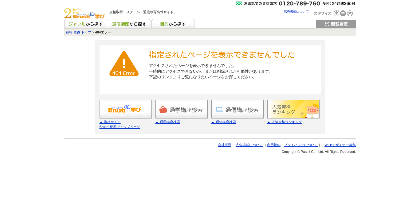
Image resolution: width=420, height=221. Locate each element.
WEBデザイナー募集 (340, 145)
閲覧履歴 (336, 23)
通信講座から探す (129, 23)
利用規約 (274, 145)
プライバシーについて (301, 145)
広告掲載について (296, 11)
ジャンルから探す (85, 23)
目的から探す (172, 23)
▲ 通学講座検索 (167, 122)
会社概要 (224, 145)
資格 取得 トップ (78, 32)
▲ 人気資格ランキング (284, 122)
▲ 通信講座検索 (223, 122)
